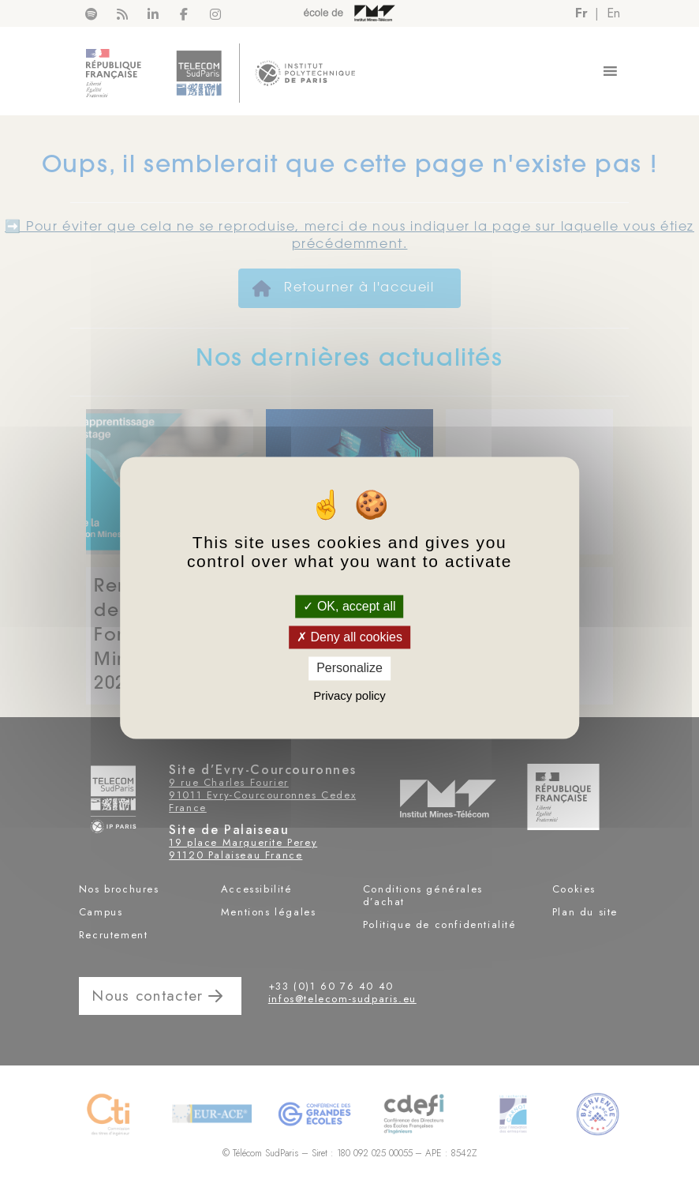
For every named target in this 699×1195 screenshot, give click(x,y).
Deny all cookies (349, 637)
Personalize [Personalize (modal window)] (349, 668)
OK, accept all (349, 606)
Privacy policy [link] (349, 695)
